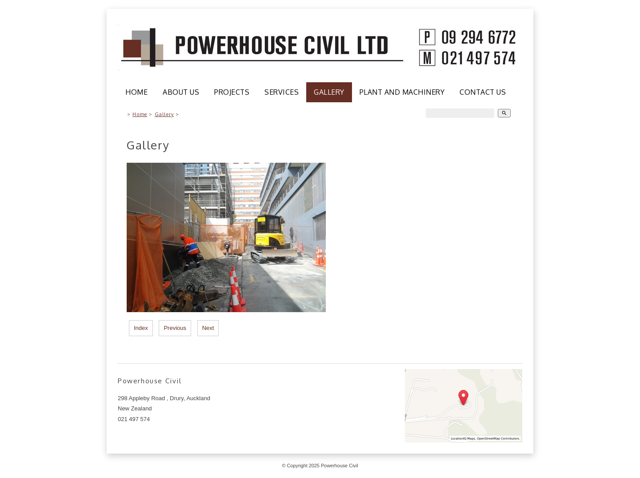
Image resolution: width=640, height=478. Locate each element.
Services (281, 92)
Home (136, 92)
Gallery (329, 92)
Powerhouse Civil (339, 465)
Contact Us (483, 92)
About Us (181, 92)
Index (141, 328)
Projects (231, 92)
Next (208, 328)
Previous (175, 328)
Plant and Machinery (402, 92)
